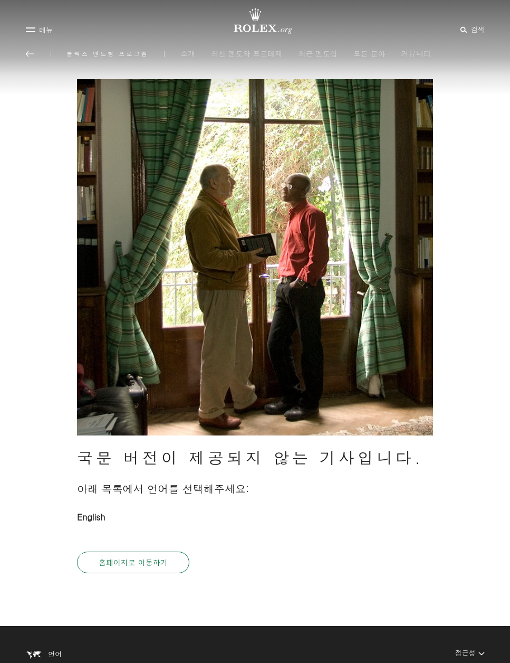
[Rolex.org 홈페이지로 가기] (255, 21)
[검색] (471, 29)
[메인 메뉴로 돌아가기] (30, 54)
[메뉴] (39, 30)
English (91, 517)
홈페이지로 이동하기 (133, 562)
